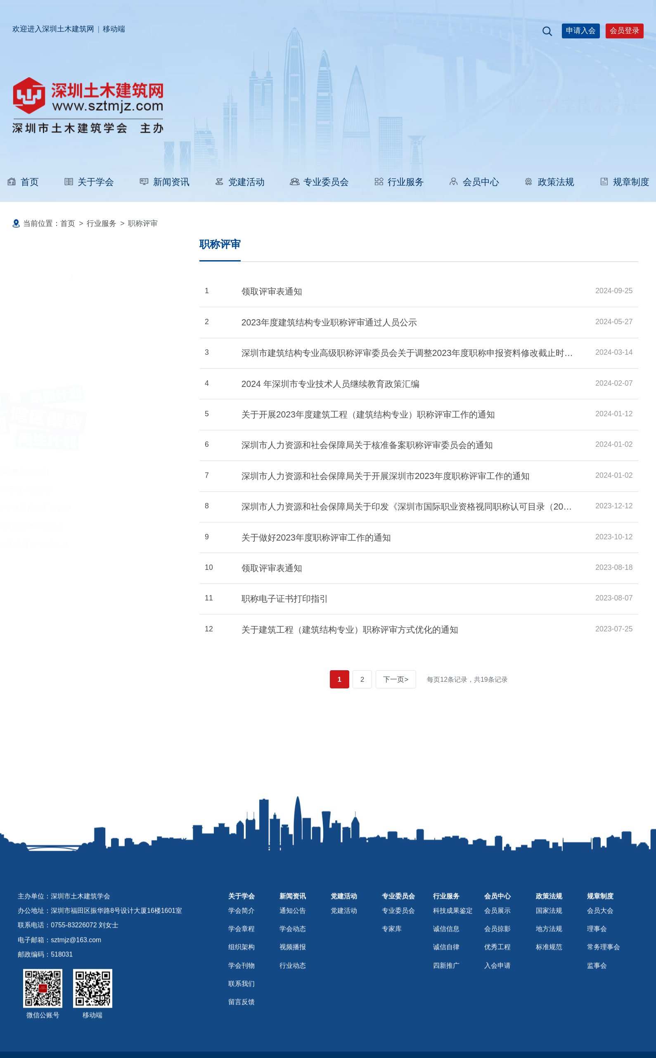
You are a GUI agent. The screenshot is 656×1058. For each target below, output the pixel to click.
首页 (23, 182)
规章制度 (624, 182)
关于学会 (89, 182)
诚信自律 (446, 973)
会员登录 (624, 30)
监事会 (597, 992)
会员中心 (473, 182)
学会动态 (292, 955)
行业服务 (398, 182)
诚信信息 (446, 955)
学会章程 (241, 955)
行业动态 (292, 992)
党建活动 (239, 182)
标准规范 (549, 973)
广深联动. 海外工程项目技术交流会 (74, 490)
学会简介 (241, 937)
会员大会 (600, 937)
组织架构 (241, 973)
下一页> (398, 679)
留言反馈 (241, 1028)
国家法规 (549, 937)
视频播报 (292, 973)
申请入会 (581, 30)
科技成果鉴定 (54, 310)
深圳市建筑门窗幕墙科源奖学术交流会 (79, 526)
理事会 (597, 955)
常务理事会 (603, 973)
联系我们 (241, 1010)
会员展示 (497, 937)
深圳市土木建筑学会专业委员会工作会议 (83, 508)
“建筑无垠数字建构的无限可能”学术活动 (81, 545)
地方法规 (549, 955)
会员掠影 (497, 955)
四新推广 (446, 992)
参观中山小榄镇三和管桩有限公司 (72, 471)
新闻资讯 (164, 182)
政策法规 (549, 182)
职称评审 (47, 277)
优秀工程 (497, 973)
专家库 (392, 955)
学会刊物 (241, 992)
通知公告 (292, 937)
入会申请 (497, 992)
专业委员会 (318, 182)
